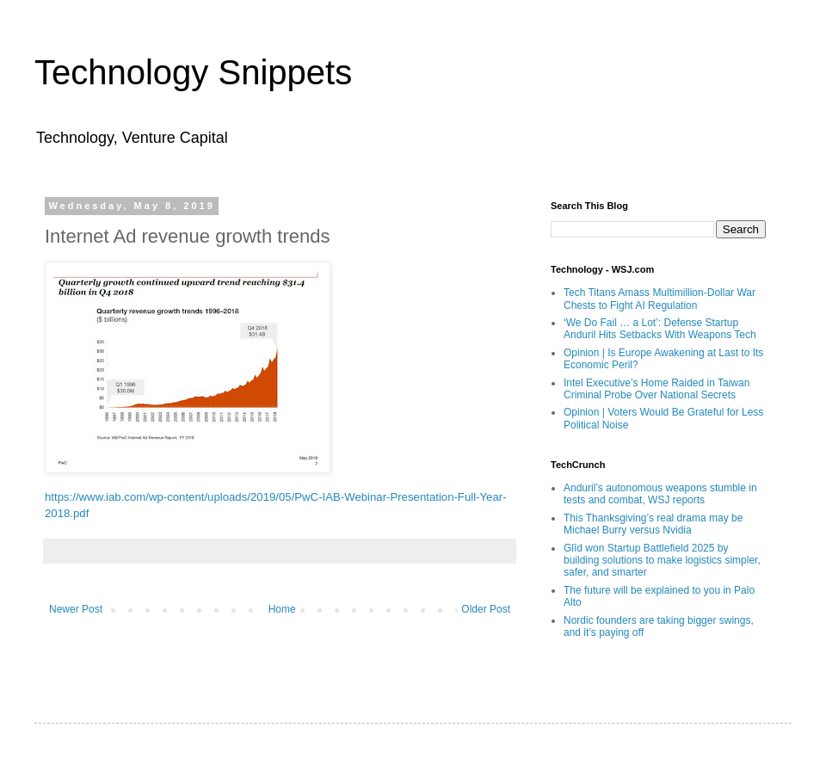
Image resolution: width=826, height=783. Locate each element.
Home (282, 609)
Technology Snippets (193, 72)
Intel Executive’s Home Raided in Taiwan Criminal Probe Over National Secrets (656, 389)
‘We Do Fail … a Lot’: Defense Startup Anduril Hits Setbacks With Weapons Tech (660, 329)
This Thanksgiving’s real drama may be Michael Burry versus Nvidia (653, 524)
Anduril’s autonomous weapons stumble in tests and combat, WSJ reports (660, 494)
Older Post (485, 609)
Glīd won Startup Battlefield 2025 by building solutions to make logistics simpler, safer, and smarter (662, 560)
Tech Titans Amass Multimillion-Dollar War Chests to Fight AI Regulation (659, 299)
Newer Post (75, 609)
